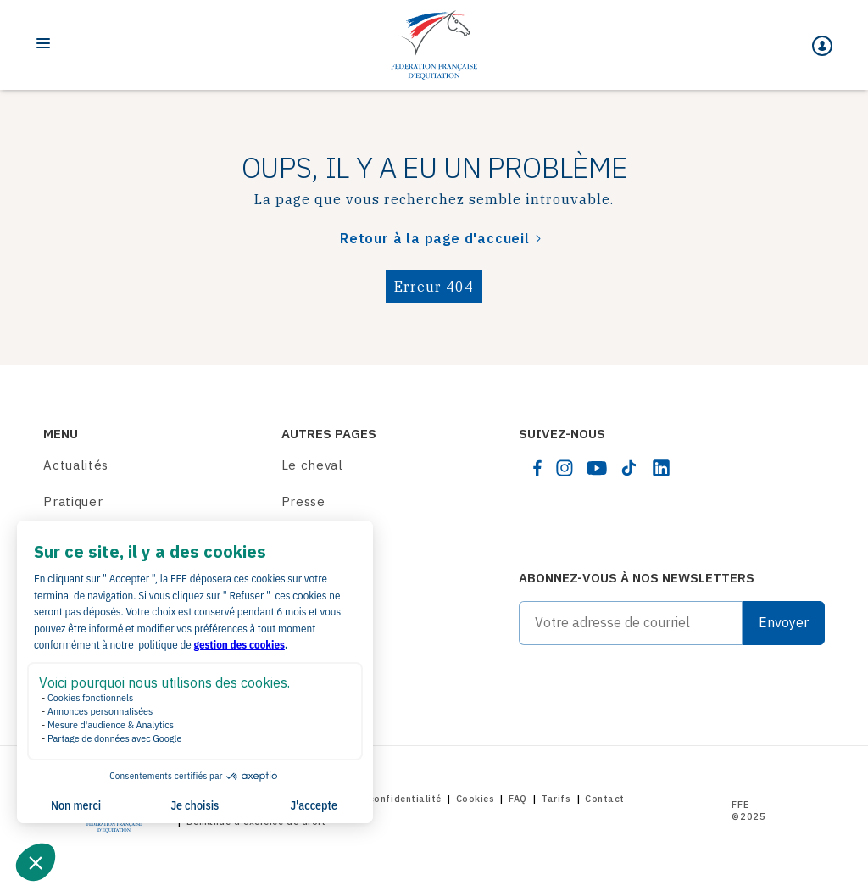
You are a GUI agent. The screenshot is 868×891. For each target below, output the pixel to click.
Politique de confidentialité (374, 799)
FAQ (518, 799)
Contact (605, 799)
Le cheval (312, 465)
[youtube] (597, 468)
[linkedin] (661, 468)
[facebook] (537, 468)
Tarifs (555, 799)
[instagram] (565, 468)
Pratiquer (73, 501)
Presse (303, 501)
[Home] (434, 45)
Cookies (475, 799)
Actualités (75, 465)
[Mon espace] (822, 46)
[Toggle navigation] (43, 43)
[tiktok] (629, 468)
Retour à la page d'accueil (435, 238)
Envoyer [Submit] (784, 622)
